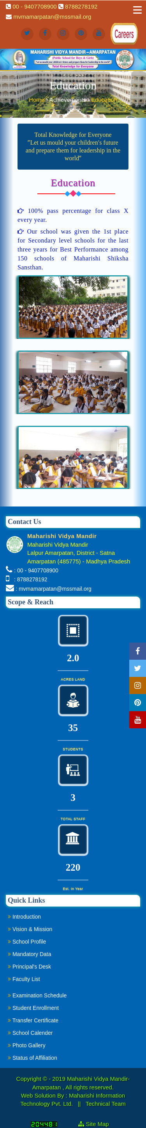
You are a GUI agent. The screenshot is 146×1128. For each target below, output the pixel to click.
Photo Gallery (27, 1045)
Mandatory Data (29, 954)
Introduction (24, 917)
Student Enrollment (33, 1008)
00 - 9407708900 (34, 6)
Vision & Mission (30, 929)
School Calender (30, 1033)
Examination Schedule (37, 995)
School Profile (27, 942)
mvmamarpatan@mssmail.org (52, 16)
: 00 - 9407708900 (36, 570)
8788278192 (81, 6)
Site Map (101, 1124)
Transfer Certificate (33, 1020)
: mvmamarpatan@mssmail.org (53, 589)
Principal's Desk (29, 966)
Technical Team (106, 1103)
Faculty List (24, 979)
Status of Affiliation (32, 1058)
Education (104, 99)
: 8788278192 (29, 579)
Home (37, 99)
